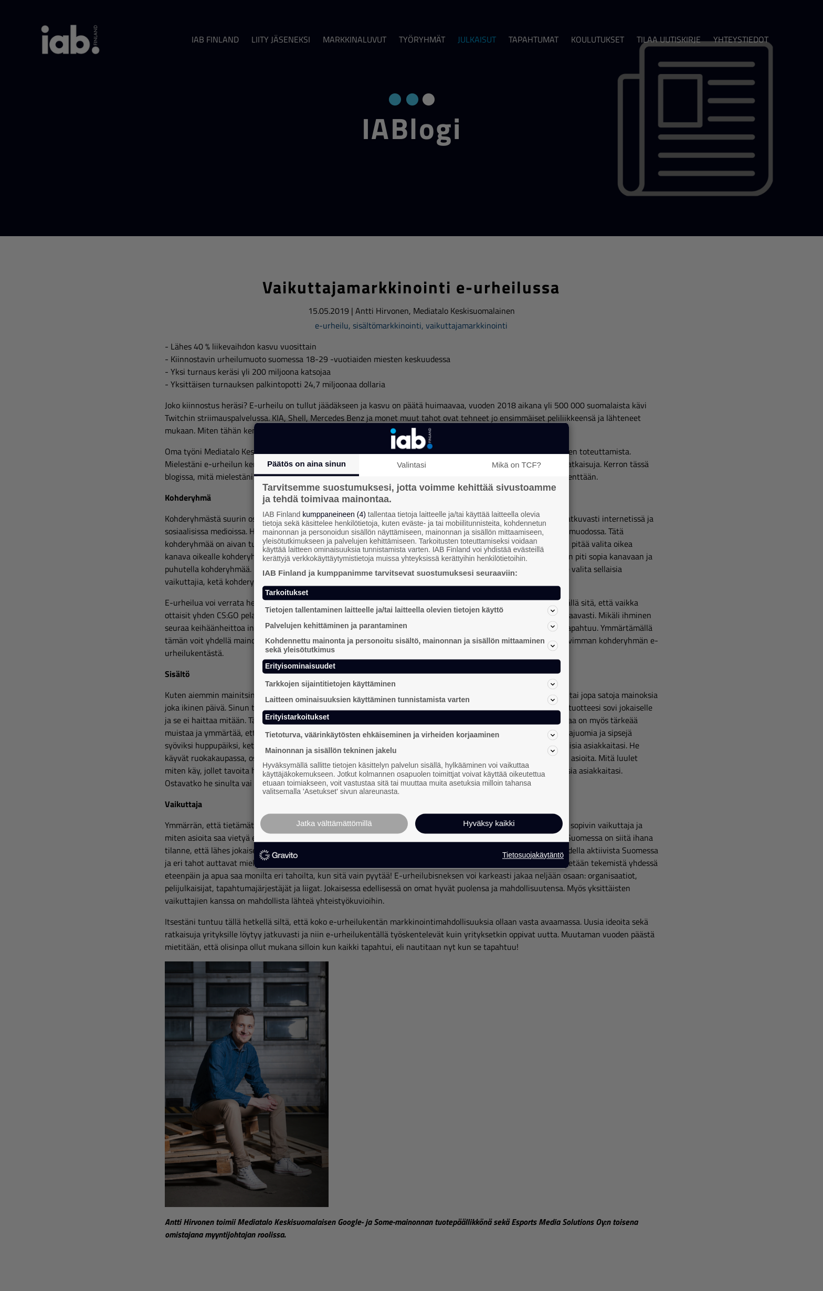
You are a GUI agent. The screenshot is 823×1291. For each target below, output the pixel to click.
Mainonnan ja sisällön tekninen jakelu (411, 750)
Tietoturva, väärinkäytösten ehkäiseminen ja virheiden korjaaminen (411, 734)
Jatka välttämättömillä (334, 823)
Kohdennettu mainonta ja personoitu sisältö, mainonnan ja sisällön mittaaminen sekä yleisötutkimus (411, 645)
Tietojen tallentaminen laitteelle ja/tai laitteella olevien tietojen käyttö (411, 610)
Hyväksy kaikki (488, 823)
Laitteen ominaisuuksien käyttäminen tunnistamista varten (411, 700)
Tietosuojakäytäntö (533, 855)
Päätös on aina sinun (306, 463)
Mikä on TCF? (516, 464)
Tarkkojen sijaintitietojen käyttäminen (411, 684)
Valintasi (411, 464)
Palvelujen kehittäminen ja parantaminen (411, 626)
